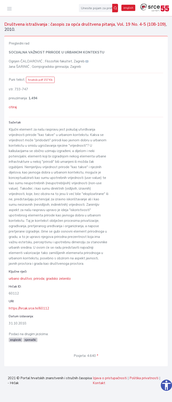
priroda (39, 278)
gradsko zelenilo (58, 278)
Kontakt (99, 383)
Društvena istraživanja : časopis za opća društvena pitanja (59, 24)
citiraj (13, 107)
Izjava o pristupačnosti (110, 378)
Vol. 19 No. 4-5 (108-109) (141, 24)
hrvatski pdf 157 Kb (40, 80)
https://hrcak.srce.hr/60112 (29, 308)
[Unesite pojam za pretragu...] (95, 8)
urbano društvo (20, 278)
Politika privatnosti (143, 378)
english (128, 8)
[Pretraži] (115, 8)
